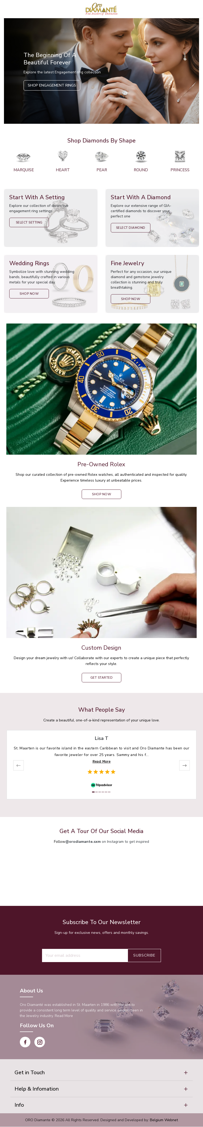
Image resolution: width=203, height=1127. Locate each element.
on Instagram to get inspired (107, 841)
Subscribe (144, 955)
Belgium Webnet (164, 1120)
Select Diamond (130, 228)
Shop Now (29, 294)
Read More (102, 761)
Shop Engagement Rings (52, 85)
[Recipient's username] (85, 955)
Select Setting (29, 222)
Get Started (101, 678)
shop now (101, 494)
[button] (101, 1072)
